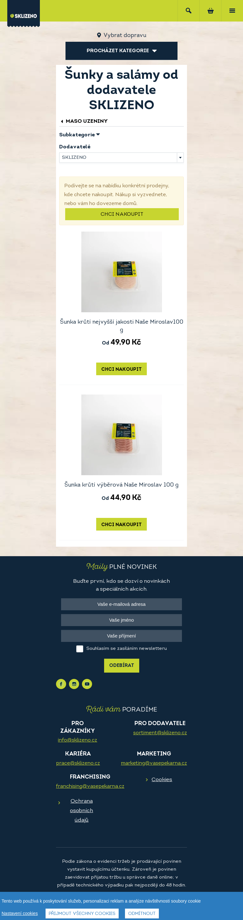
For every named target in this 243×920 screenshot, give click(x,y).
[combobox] (121, 157)
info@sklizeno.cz (77, 740)
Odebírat (121, 665)
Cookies (162, 779)
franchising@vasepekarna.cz (90, 786)
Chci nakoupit (122, 214)
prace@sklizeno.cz (78, 763)
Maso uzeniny (83, 121)
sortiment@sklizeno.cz (160, 733)
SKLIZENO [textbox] (74, 157)
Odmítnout (142, 913)
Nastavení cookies (20, 913)
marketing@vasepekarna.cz (154, 763)
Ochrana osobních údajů (81, 811)
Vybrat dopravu (124, 36)
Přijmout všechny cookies (82, 913)
